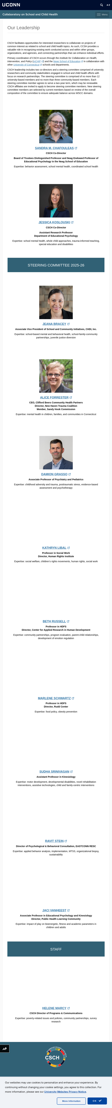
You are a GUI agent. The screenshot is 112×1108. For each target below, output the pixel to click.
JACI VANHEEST (56, 910)
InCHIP (38, 61)
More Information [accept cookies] (71, 1101)
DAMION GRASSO (56, 474)
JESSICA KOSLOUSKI (56, 222)
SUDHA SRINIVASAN (56, 771)
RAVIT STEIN (56, 841)
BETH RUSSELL (56, 621)
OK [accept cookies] (97, 1100)
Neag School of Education (68, 61)
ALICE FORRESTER (56, 397)
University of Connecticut (27, 64)
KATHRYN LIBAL (56, 547)
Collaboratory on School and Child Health (30, 14)
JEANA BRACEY (55, 324)
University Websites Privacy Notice (65, 1091)
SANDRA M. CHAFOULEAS (56, 148)
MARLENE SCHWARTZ (56, 698)
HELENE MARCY (56, 1008)
